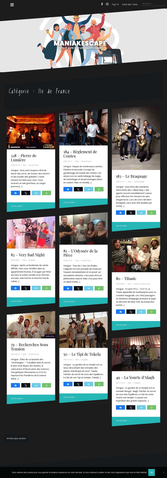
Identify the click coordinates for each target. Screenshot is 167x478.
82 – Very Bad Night (28, 254)
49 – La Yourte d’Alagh (135, 377)
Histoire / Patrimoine (142, 284)
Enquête (32, 260)
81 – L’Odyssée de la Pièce (80, 253)
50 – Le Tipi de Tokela (82, 354)
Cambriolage (139, 181)
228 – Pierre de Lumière (23, 157)
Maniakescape (83, 35)
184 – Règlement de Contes (80, 153)
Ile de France (34, 165)
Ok (151, 472)
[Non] (163, 472)
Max (24, 165)
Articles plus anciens (16, 438)
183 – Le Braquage (131, 176)
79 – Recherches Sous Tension (29, 346)
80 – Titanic (126, 278)
